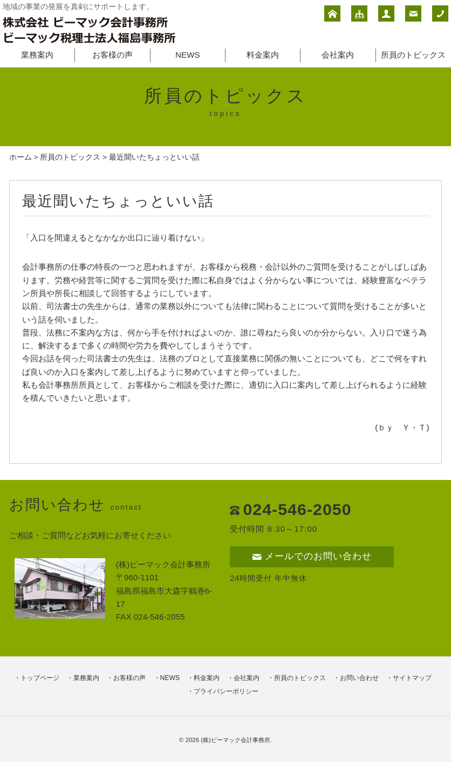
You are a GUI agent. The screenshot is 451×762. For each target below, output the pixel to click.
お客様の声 (112, 54)
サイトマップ (412, 678)
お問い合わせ (359, 678)
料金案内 (263, 54)
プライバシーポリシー (226, 691)
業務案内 (37, 54)
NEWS (187, 54)
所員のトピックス (413, 54)
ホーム (20, 157)
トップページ (39, 678)
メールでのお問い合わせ (312, 556)
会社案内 (338, 54)
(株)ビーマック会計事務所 (235, 740)
